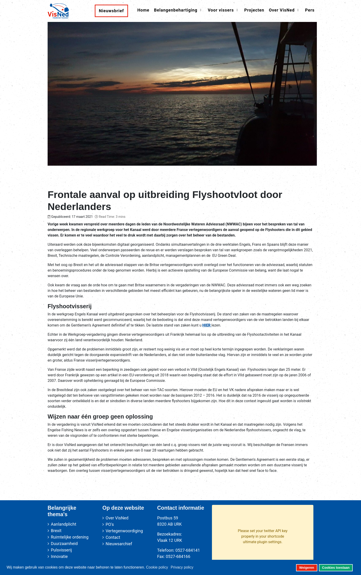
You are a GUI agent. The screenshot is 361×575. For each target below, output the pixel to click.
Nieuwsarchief (119, 543)
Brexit (56, 530)
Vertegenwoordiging (124, 530)
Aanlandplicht (63, 524)
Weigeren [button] (306, 567)
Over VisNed (117, 517)
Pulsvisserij (61, 550)
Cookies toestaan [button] (335, 567)
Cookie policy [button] (157, 567)
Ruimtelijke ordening (70, 537)
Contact (113, 537)
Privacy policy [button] (182, 567)
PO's (110, 524)
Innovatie (59, 556)
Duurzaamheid (64, 543)
